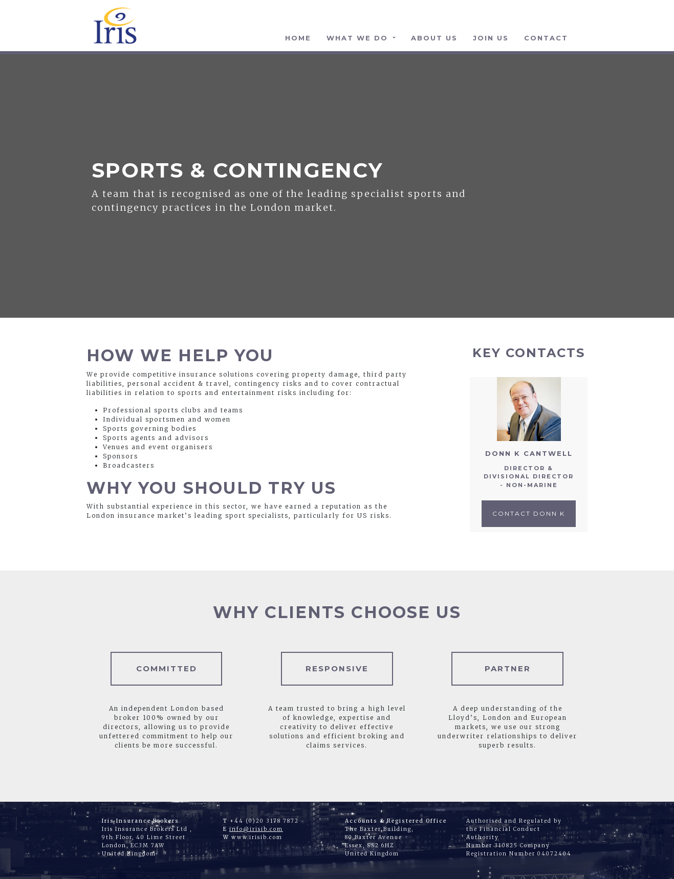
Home (298, 38)
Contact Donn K (528, 513)
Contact (546, 38)
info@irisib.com (256, 829)
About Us (434, 38)
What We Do (359, 38)
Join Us (491, 38)
